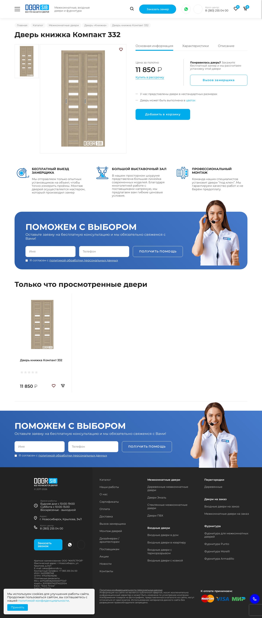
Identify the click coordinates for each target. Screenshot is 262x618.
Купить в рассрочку (150, 77)
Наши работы (109, 487)
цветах (190, 100)
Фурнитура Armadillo (219, 558)
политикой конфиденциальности (43, 600)
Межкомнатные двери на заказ (226, 513)
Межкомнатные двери (64, 25)
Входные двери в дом (162, 535)
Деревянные (213, 487)
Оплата (105, 509)
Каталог (38, 25)
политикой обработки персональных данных (83, 260)
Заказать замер (158, 9)
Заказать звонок (44, 544)
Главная (22, 25)
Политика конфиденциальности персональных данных (131, 590)
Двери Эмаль (156, 497)
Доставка (106, 516)
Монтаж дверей (111, 531)
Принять (17, 607)
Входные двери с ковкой (165, 560)
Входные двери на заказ (221, 506)
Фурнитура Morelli (217, 551)
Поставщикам (109, 549)
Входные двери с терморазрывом (159, 551)
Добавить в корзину (162, 114)
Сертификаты (109, 501)
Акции (104, 556)
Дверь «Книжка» (95, 25)
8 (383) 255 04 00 (216, 10)
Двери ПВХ (155, 515)
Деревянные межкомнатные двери (167, 488)
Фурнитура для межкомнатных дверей (226, 535)
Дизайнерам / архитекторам (110, 540)
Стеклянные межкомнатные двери (167, 506)
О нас (104, 494)
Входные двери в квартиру (166, 542)
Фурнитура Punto (216, 544)
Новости (106, 563)
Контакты (106, 571)
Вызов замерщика (219, 80)
